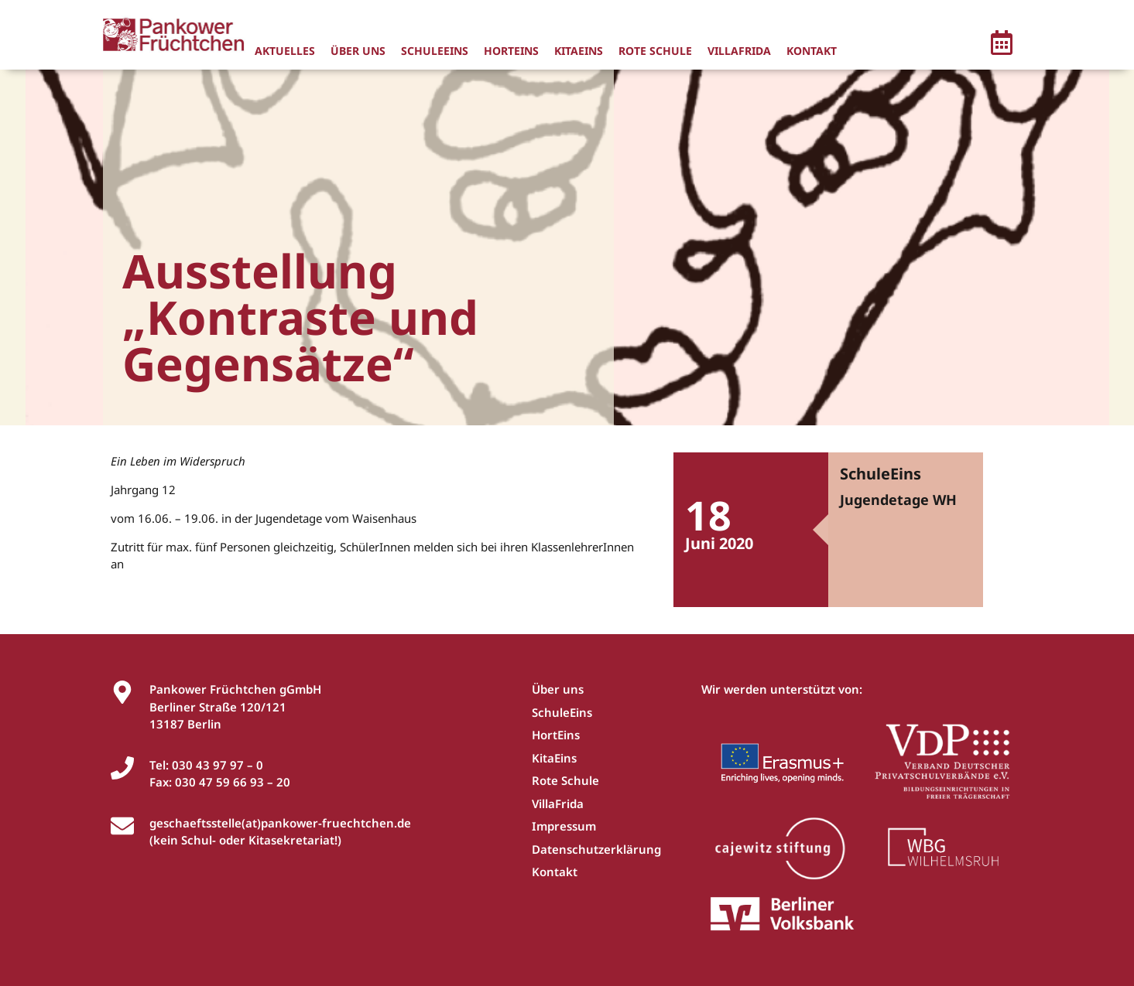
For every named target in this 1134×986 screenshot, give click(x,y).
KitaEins (578, 50)
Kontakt (811, 50)
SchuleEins (434, 50)
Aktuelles (285, 50)
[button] (1001, 45)
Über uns (358, 50)
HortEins (511, 50)
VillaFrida (739, 50)
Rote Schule (655, 50)
